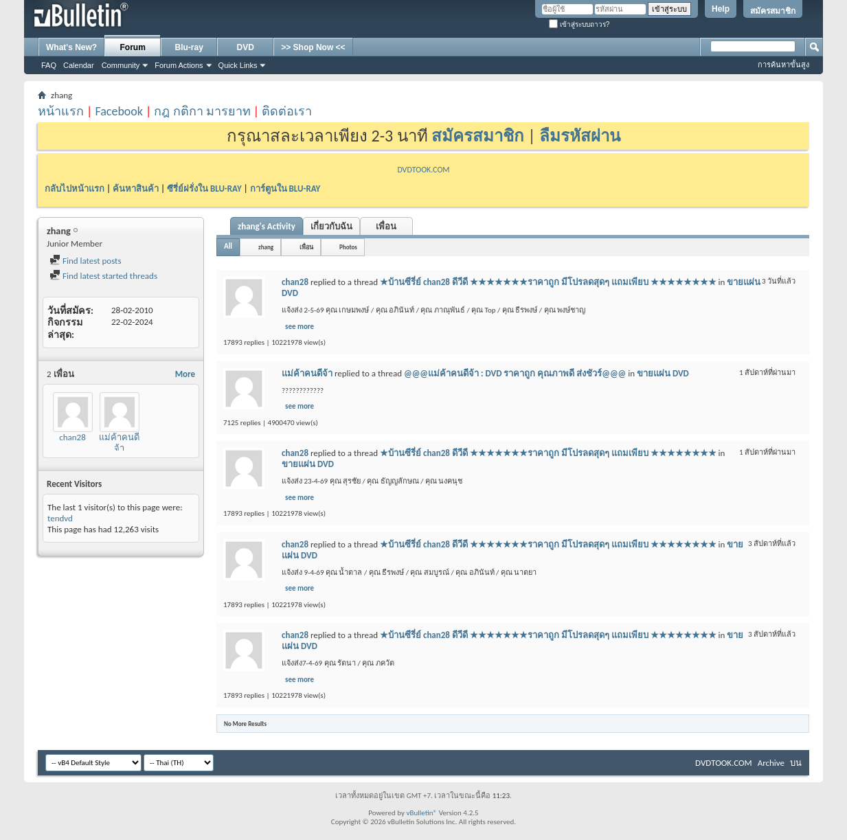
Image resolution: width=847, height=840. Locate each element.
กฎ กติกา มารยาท (202, 111)
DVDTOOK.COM (423, 169)
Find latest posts (85, 261)
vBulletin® (421, 812)
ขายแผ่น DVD (663, 373)
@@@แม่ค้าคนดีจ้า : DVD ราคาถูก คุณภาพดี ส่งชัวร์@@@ (515, 373)
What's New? (71, 47)
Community (121, 65)
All (228, 246)
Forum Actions (179, 65)
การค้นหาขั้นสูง (783, 64)
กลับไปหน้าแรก (74, 188)
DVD (245, 47)
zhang (265, 247)
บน (796, 763)
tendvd (60, 518)
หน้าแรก (61, 111)
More (185, 374)
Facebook (119, 111)
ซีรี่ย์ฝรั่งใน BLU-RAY (204, 188)
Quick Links (238, 65)
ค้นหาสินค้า (136, 188)
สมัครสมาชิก (772, 11)
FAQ (48, 65)
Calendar (78, 65)
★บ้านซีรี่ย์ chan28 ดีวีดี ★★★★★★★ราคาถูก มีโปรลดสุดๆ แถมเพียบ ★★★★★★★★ (548, 282)
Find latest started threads (103, 276)
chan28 (72, 437)
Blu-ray (189, 47)
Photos (348, 247)
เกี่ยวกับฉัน (331, 226)
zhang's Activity (266, 226)
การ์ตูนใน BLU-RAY (285, 188)
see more (299, 326)
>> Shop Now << (313, 47)
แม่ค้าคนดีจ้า (119, 442)
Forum (133, 47)
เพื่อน (386, 226)
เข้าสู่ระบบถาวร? (579, 24)
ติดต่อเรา (287, 111)
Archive (771, 763)
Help (721, 9)
